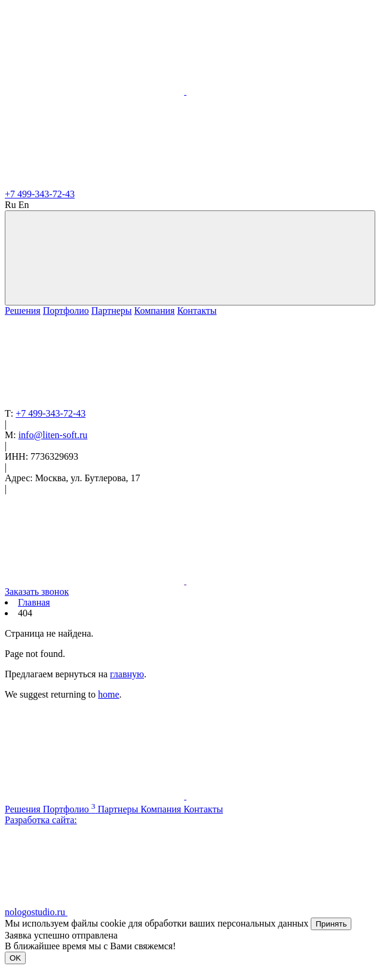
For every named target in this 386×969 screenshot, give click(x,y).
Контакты (196, 310)
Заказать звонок (37, 591)
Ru (10, 205)
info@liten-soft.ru (53, 435)
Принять (331, 923)
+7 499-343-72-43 (40, 194)
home (109, 694)
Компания (154, 310)
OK (15, 957)
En (24, 205)
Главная (34, 602)
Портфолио (66, 310)
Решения (23, 310)
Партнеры (111, 310)
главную (127, 674)
